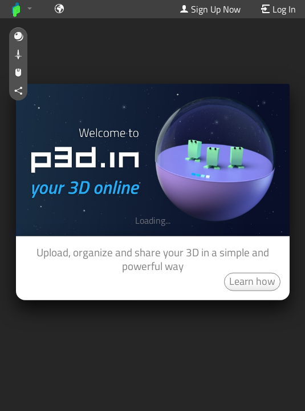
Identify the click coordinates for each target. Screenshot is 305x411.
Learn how (252, 280)
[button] (18, 37)
